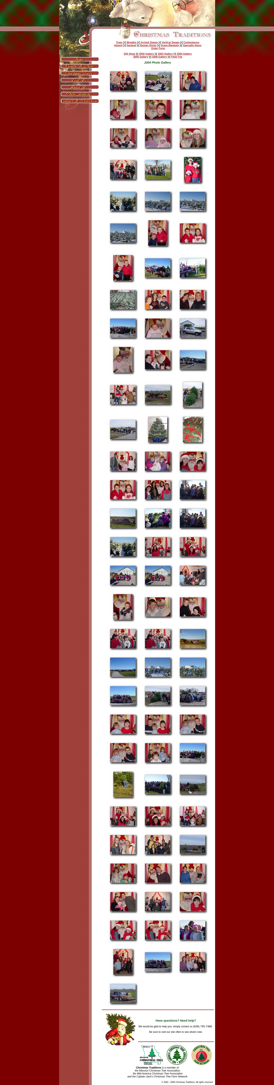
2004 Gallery (184, 53)
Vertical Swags (170, 42)
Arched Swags (149, 42)
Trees (119, 42)
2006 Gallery (159, 56)
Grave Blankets (170, 45)
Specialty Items (192, 45)
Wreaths (132, 42)
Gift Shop (129, 53)
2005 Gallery (140, 56)
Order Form (158, 48)
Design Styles (148, 45)
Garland (131, 45)
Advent (118, 45)
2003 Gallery (165, 53)
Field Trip (176, 56)
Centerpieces (191, 42)
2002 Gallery (146, 53)
